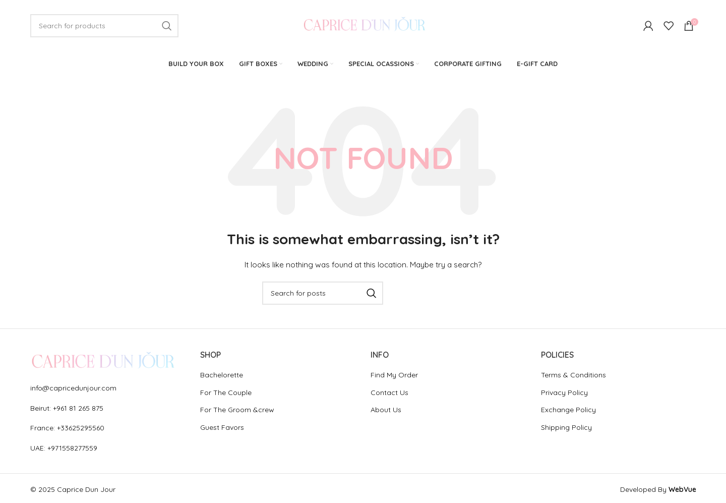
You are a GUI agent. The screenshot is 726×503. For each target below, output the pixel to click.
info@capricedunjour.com (73, 389)
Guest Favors (222, 428)
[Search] (104, 26)
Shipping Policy (566, 428)
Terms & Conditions (573, 375)
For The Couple (226, 393)
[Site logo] (363, 25)
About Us (386, 410)
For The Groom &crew (237, 410)
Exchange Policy (568, 410)
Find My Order (394, 375)
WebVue (682, 490)
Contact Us (389, 393)
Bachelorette (221, 375)
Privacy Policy (564, 393)
